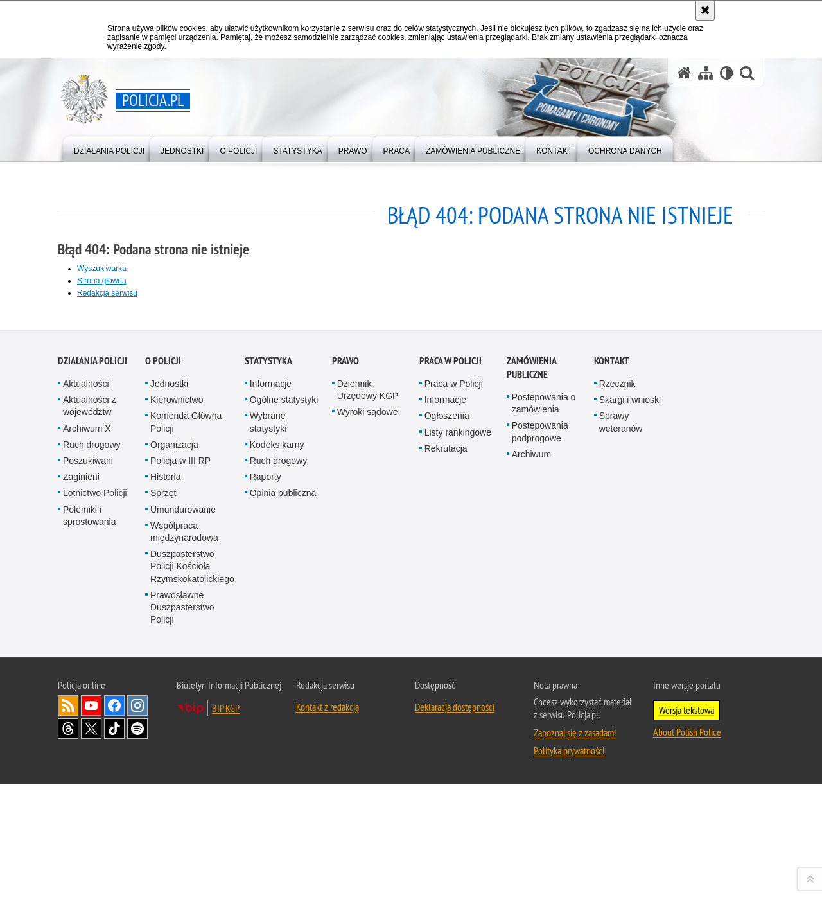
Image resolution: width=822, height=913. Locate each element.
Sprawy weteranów (621, 722)
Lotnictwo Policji (95, 793)
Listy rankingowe (457, 732)
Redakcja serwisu (107, 292)
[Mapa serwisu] (705, 73)
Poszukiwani (88, 761)
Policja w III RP (180, 761)
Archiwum (531, 754)
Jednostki (169, 683)
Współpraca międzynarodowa (184, 831)
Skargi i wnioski (630, 700)
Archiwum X (87, 728)
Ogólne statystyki (284, 700)
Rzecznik (617, 683)
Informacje (271, 683)
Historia (165, 777)
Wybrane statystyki (268, 722)
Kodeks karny (277, 745)
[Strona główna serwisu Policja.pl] (685, 73)
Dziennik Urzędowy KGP (368, 689)
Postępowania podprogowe (540, 731)
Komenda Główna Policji (186, 722)
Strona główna (102, 280)
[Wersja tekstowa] (726, 73)
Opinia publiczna (283, 793)
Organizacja (174, 745)
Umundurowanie (183, 809)
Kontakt (611, 661)
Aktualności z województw (89, 706)
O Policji (163, 661)
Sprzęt (163, 793)
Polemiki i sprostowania (89, 815)
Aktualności (86, 683)
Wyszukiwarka (102, 268)
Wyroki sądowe (367, 712)
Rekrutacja (446, 748)
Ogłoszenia (446, 716)
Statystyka (268, 661)
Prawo (345, 661)
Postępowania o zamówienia (544, 703)
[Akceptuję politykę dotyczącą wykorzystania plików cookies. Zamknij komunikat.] (705, 10)
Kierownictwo (176, 700)
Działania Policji (92, 661)
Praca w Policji (450, 661)
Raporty (265, 777)
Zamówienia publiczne (531, 667)
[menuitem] (109, 148)
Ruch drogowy (92, 745)
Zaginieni (81, 777)
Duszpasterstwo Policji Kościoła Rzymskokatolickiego (192, 866)
